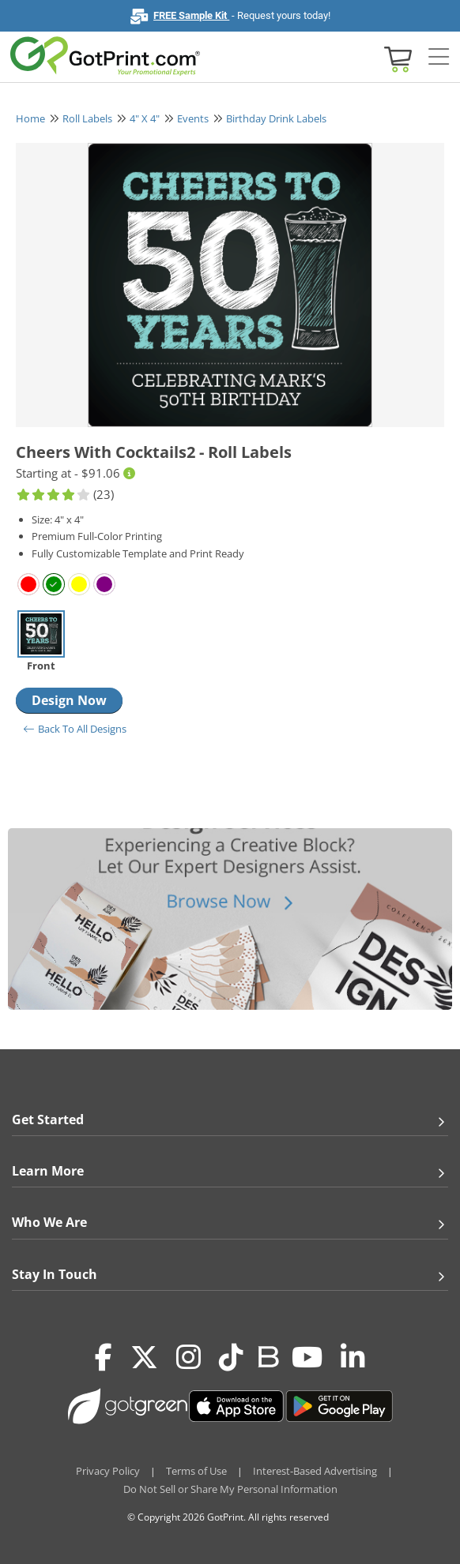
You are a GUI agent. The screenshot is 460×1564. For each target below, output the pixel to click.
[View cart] (396, 58)
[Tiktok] (231, 1358)
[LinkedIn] (353, 1358)
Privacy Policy (108, 1471)
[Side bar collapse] (439, 57)
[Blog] (267, 1355)
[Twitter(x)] (144, 1358)
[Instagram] (188, 1358)
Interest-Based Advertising (315, 1471)
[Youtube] (307, 1358)
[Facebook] (103, 1358)
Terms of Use (196, 1471)
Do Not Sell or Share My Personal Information (230, 1489)
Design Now (69, 700)
